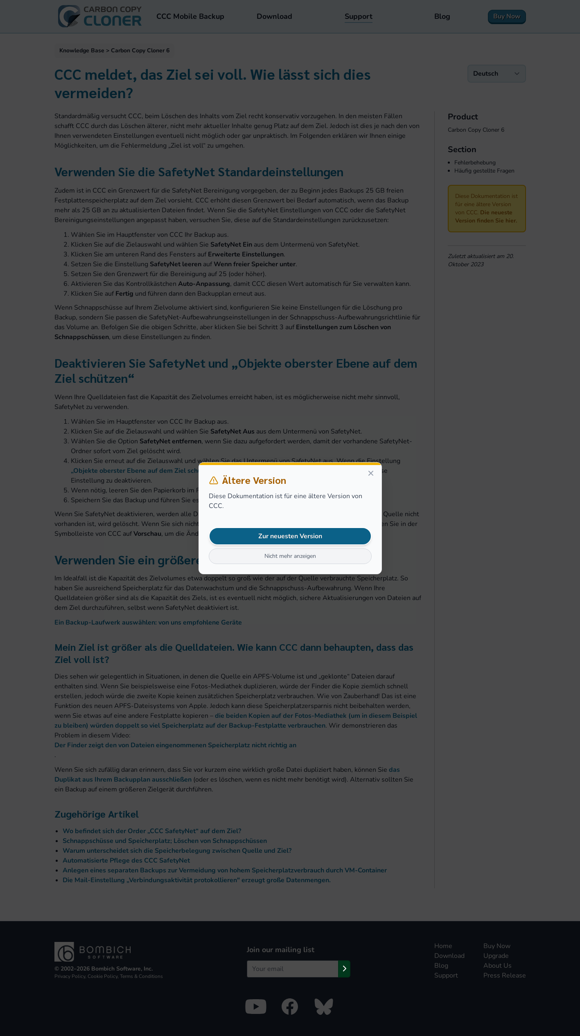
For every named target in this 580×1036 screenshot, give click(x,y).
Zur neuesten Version (290, 536)
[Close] (371, 473)
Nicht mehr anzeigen (290, 556)
